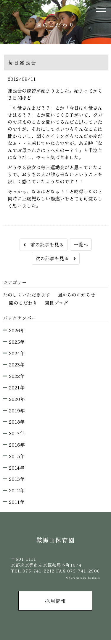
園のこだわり (23, 302)
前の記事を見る (43, 244)
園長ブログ (56, 302)
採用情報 (55, 600)
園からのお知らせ (76, 294)
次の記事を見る (56, 258)
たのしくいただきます (26, 294)
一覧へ (81, 244)
